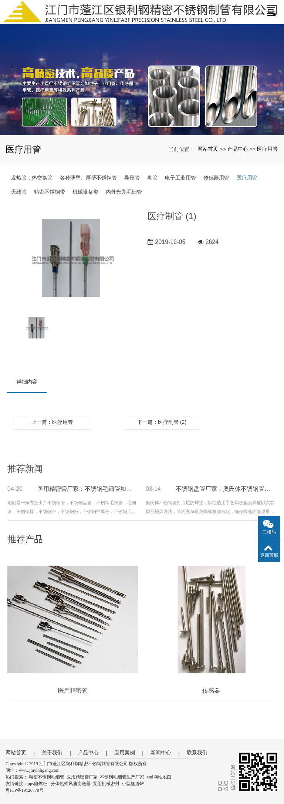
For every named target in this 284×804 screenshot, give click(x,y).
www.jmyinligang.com (39, 770)
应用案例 (124, 753)
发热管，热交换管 (32, 178)
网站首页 (207, 149)
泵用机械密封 (106, 783)
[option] (72, 258)
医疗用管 (267, 149)
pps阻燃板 (37, 783)
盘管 (152, 178)
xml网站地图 (158, 777)
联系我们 (197, 753)
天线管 (19, 192)
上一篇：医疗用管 (52, 422)
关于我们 (52, 753)
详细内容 (27, 382)
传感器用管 (216, 178)
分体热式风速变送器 (71, 783)
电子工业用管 (180, 178)
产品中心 (237, 149)
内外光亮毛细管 (124, 192)
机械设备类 (85, 192)
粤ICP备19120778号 (25, 790)
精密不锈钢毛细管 (46, 777)
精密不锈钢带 (49, 192)
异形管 (132, 178)
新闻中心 (161, 753)
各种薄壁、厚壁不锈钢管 (88, 178)
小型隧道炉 (133, 783)
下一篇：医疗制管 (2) (161, 422)
